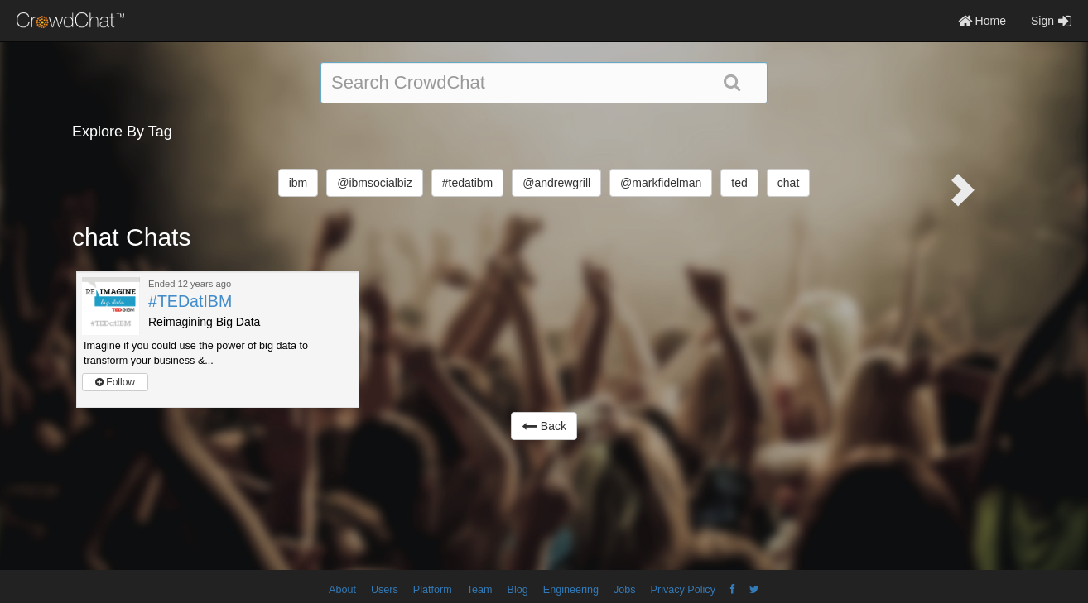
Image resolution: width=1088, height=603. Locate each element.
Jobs (625, 590)
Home (982, 20)
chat (788, 182)
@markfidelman (660, 182)
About (342, 590)
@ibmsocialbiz (374, 182)
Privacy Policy (683, 590)
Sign (1051, 20)
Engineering (571, 590)
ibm (298, 182)
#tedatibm (467, 182)
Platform (432, 590)
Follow (115, 382)
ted (739, 182)
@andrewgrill (556, 182)
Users (384, 590)
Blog (518, 590)
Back (544, 426)
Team (480, 590)
